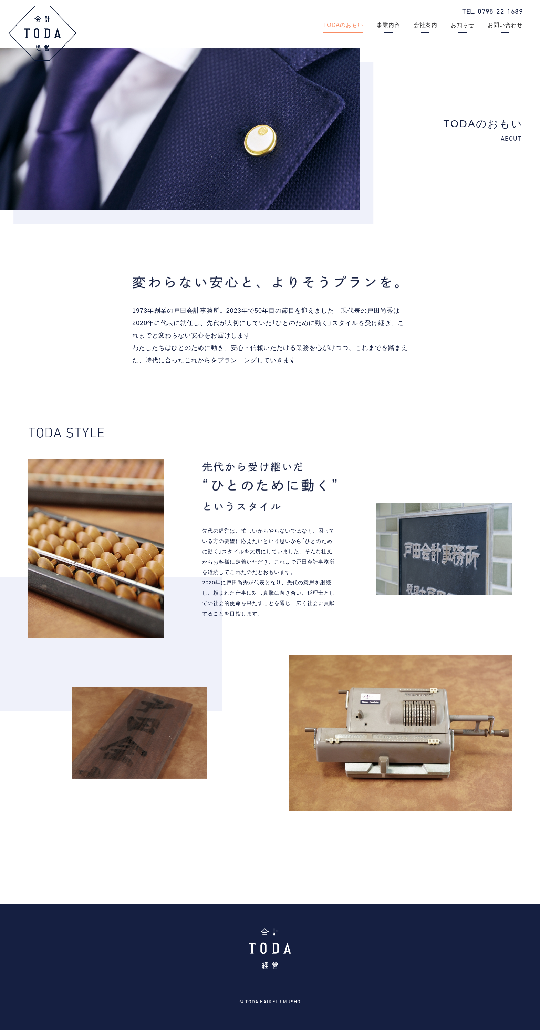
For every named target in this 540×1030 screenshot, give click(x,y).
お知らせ (462, 25)
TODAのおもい (343, 25)
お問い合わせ (505, 25)
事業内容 (388, 25)
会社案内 (425, 25)
